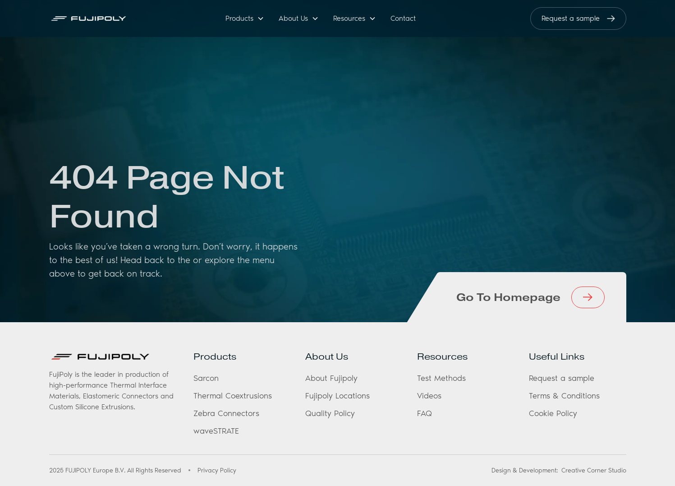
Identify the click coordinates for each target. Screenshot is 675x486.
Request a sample (561, 378)
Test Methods (441, 378)
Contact (403, 18)
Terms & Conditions (564, 396)
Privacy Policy (216, 470)
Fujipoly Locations (337, 396)
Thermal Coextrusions (232, 396)
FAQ (424, 413)
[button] (245, 18)
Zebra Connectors (226, 413)
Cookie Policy (553, 413)
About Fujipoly (331, 378)
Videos (429, 396)
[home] (98, 18)
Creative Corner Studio (593, 470)
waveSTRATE (216, 431)
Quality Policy (330, 413)
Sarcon (206, 378)
